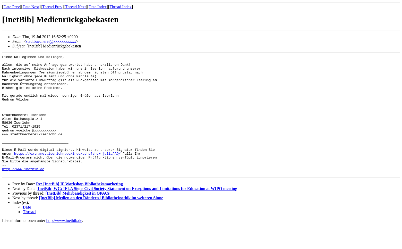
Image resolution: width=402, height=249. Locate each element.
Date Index (98, 7)
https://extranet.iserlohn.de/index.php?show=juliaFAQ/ (67, 173)
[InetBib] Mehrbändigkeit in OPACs (77, 217)
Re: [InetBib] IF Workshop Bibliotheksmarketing (79, 208)
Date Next (31, 7)
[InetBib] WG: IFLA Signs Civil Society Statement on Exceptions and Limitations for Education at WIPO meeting (137, 212)
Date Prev (11, 7)
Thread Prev (52, 7)
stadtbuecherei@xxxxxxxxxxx (51, 41)
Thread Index (120, 7)
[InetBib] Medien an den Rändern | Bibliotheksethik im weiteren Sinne (101, 222)
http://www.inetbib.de (23, 192)
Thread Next (75, 7)
